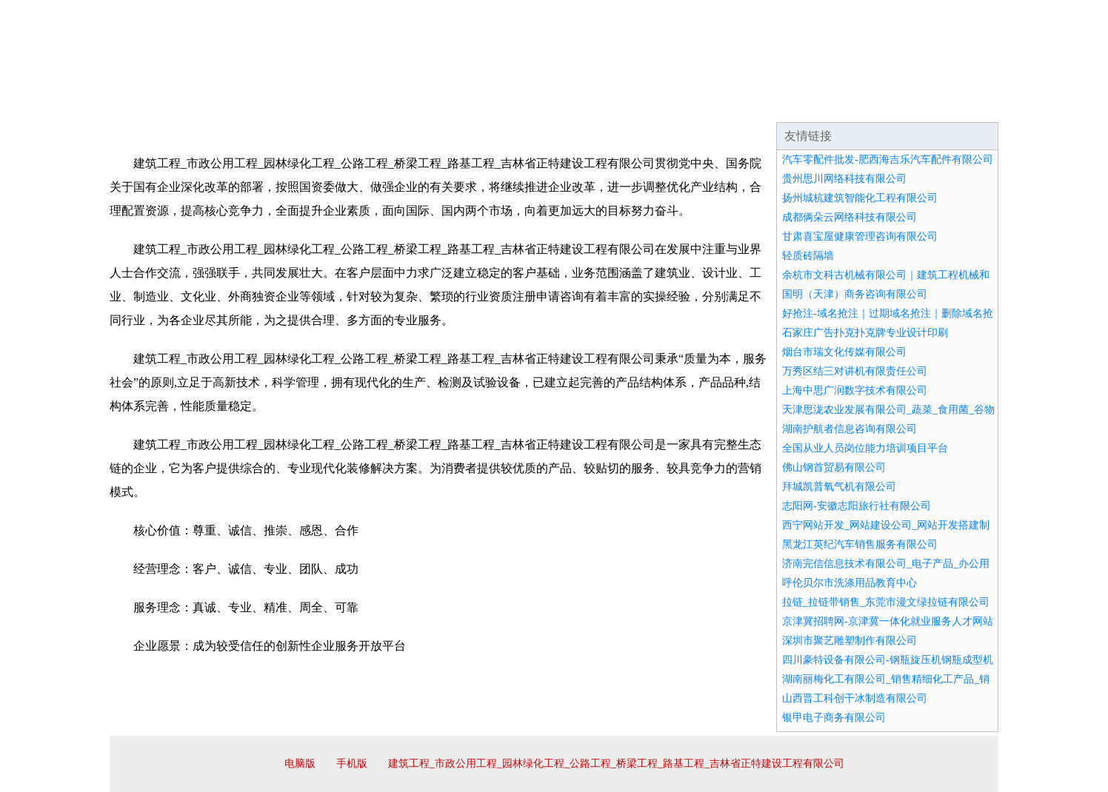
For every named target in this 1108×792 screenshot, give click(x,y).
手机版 (351, 763)
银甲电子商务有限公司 (834, 717)
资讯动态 (868, 103)
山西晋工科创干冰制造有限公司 (854, 698)
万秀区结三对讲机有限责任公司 (854, 371)
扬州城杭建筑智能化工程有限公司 (860, 198)
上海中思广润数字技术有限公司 (854, 390)
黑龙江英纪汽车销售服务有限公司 (860, 544)
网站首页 (157, 103)
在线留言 (957, 103)
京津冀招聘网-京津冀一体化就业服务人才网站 (887, 621)
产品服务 (424, 103)
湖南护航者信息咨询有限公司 (849, 428)
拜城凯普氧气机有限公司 (839, 486)
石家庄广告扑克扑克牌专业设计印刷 (865, 332)
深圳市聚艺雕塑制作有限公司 (849, 640)
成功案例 (512, 103)
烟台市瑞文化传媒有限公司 (844, 352)
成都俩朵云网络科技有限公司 (849, 217)
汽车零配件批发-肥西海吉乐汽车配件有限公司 (887, 159)
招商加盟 (601, 103)
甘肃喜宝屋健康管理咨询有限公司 (860, 236)
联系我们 (779, 103)
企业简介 (246, 103)
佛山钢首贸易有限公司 (834, 467)
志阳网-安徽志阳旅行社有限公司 (856, 505)
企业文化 (335, 103)
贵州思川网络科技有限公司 (844, 178)
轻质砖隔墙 (808, 255)
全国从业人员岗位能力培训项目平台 (865, 448)
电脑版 (300, 763)
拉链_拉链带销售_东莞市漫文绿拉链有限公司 (885, 602)
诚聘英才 (690, 103)
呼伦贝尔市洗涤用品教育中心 (849, 582)
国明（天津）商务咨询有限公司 (854, 294)
